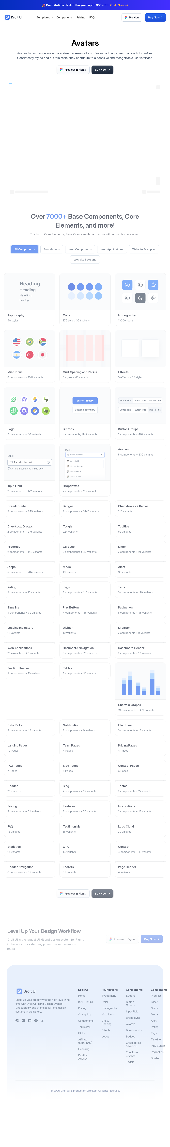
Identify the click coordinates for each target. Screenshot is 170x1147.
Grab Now (119, 5)
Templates (45, 17)
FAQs (92, 17)
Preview (132, 17)
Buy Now (155, 17)
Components (65, 17)
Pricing (81, 17)
